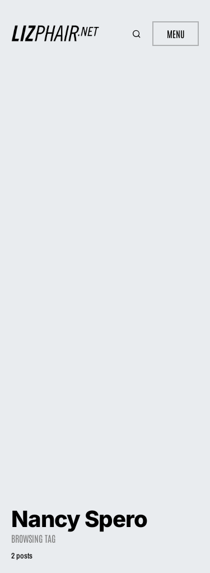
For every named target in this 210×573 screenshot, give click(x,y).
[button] (137, 33)
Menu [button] (175, 33)
